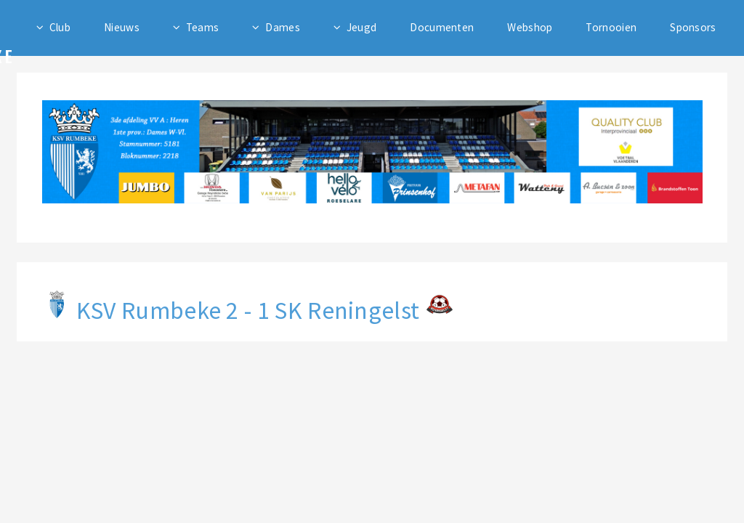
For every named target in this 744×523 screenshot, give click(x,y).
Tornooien (611, 27)
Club (59, 27)
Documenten (442, 27)
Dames (282, 27)
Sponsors (693, 27)
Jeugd (362, 27)
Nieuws (122, 27)
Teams (202, 27)
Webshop (529, 27)
